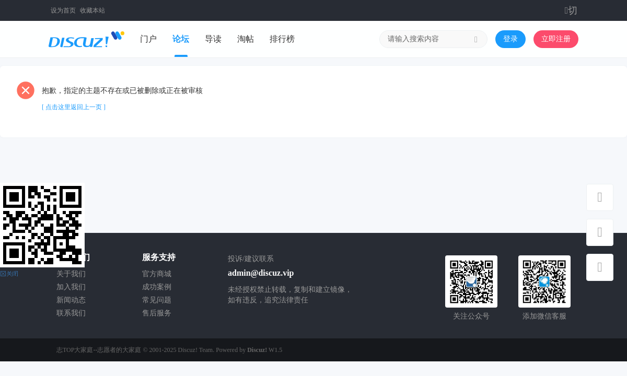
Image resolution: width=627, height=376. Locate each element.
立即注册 (556, 39)
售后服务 (156, 313)
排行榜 (282, 38)
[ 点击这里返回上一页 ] (74, 107)
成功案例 (156, 287)
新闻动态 (71, 300)
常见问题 (156, 300)
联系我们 (71, 313)
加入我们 (71, 287)
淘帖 (245, 38)
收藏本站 (92, 10)
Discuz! (257, 350)
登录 (510, 39)
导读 (213, 38)
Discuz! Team (195, 350)
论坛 (180, 38)
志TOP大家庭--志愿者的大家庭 (98, 350)
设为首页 (63, 10)
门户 (148, 38)
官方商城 (156, 274)
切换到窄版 (571, 10)
